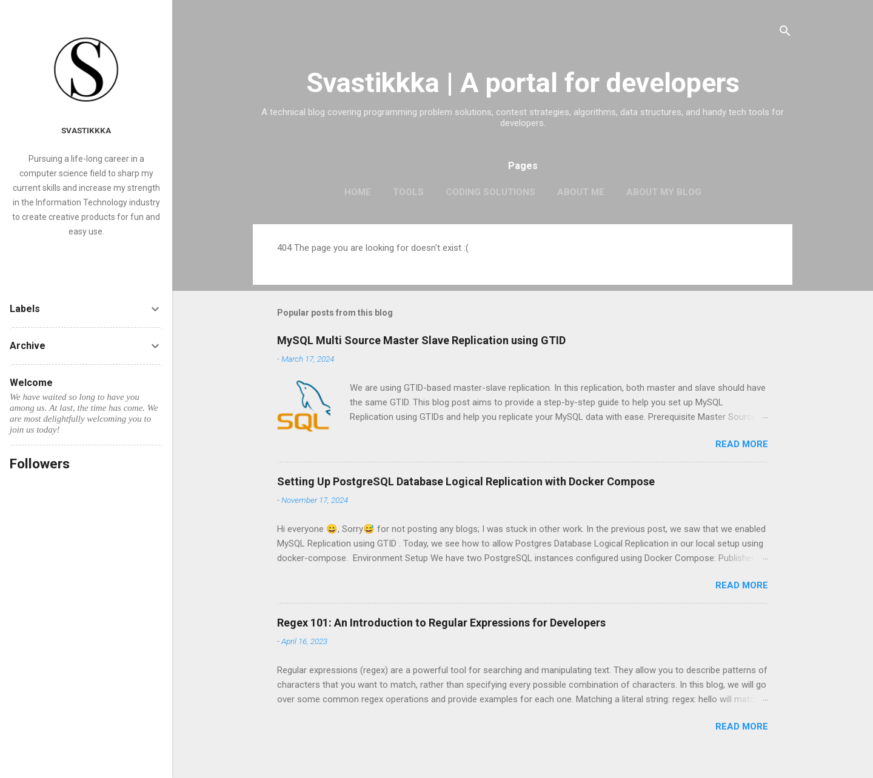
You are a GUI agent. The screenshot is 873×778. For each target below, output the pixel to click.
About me (580, 192)
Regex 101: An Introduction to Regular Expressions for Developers (441, 622)
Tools (408, 192)
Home (357, 192)
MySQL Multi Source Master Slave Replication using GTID (421, 340)
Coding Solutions (490, 192)
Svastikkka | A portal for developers (523, 83)
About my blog (663, 192)
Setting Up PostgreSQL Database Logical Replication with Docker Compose (466, 481)
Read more (741, 444)
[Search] (785, 33)
